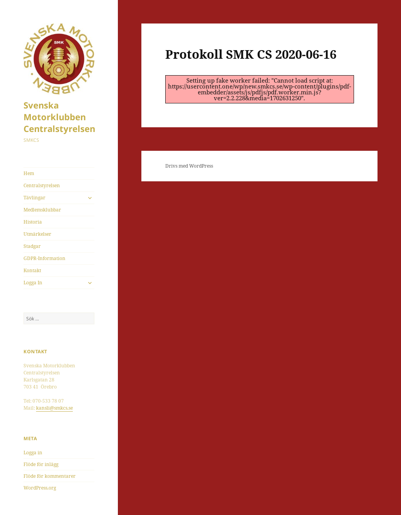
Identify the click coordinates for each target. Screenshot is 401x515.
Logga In (32, 282)
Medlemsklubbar (42, 209)
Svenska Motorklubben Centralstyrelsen (59, 116)
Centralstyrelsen (41, 185)
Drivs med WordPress (189, 166)
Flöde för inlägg (40, 464)
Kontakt (32, 270)
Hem (28, 173)
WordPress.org (39, 487)
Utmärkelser (37, 234)
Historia (32, 222)
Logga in (32, 452)
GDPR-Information (44, 258)
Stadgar (32, 246)
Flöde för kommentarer (49, 476)
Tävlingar (34, 197)
